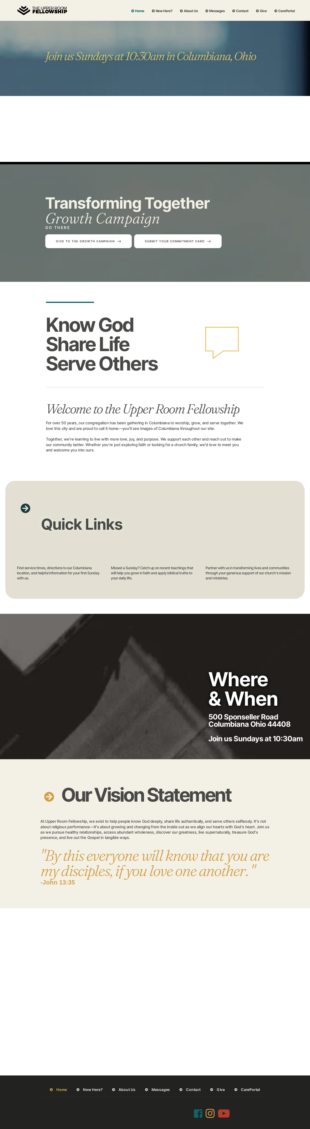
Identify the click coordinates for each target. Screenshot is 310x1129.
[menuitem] (138, 10)
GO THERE (57, 227)
